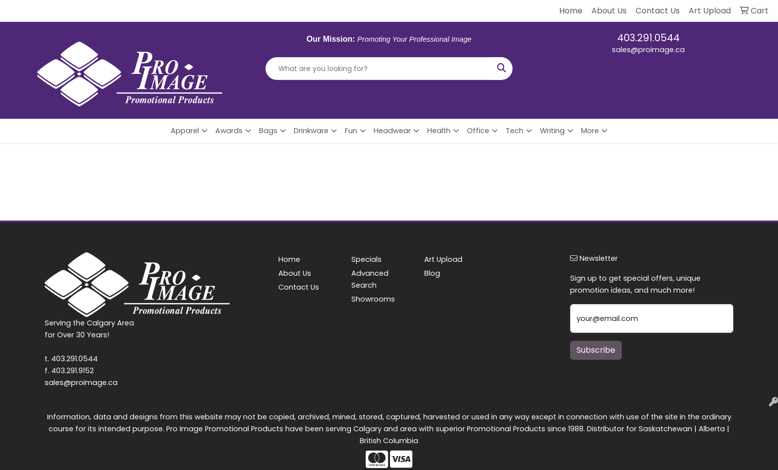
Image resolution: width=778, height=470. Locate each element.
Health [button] (439, 131)
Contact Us (298, 287)
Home (289, 259)
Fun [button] (351, 131)
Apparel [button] (185, 131)
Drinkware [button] (311, 131)
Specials (366, 259)
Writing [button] (552, 131)
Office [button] (478, 131)
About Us (294, 273)
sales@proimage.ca (648, 50)
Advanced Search (370, 279)
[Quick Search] (378, 68)
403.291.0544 (648, 38)
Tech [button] (514, 131)
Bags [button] (268, 131)
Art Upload (443, 259)
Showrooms (373, 299)
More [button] (590, 131)
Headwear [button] (392, 131)
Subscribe (596, 350)
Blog (432, 273)
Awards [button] (229, 131)
